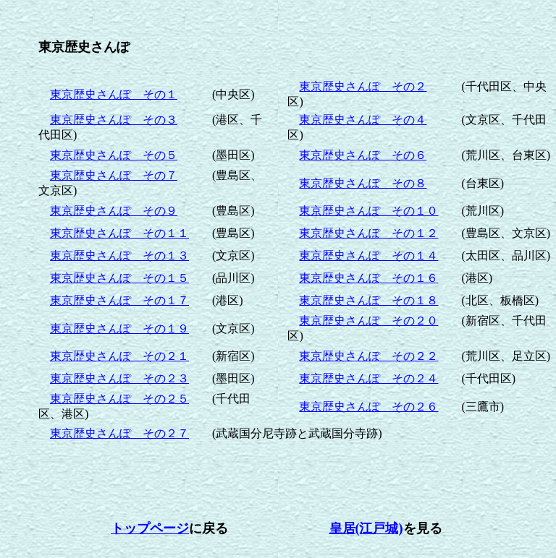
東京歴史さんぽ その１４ (368, 255)
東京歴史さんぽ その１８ (368, 300)
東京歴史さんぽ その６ (362, 155)
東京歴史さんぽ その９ (113, 211)
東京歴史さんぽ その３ (113, 119)
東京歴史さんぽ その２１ (119, 356)
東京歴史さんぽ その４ (362, 119)
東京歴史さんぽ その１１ (119, 233)
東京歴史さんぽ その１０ (368, 211)
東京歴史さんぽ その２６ (368, 406)
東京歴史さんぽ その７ (113, 175)
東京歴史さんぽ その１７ (119, 300)
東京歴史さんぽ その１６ (368, 278)
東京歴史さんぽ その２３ (119, 378)
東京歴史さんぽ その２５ (119, 398)
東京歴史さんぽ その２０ (368, 320)
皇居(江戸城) (366, 528)
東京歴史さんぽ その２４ (368, 378)
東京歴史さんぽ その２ (362, 86)
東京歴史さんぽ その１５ (119, 278)
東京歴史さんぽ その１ (113, 94)
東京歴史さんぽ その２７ (119, 433)
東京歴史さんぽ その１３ (119, 255)
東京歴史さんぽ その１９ (119, 328)
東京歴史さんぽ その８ (362, 183)
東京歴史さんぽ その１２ (368, 233)
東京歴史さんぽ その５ (113, 155)
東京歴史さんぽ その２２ (368, 356)
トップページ (150, 528)
